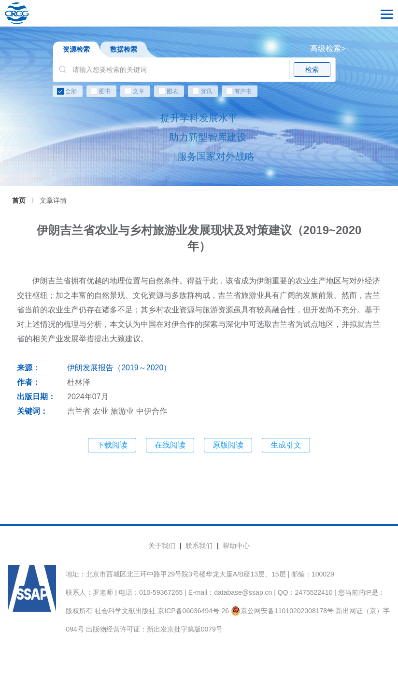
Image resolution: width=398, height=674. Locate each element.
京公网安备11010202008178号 (282, 611)
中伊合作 (151, 411)
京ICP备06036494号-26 (193, 611)
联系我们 (199, 545)
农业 (100, 411)
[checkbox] (199, 93)
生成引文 (285, 445)
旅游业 (122, 411)
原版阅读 (228, 445)
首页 (19, 200)
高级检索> (327, 48)
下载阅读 (112, 445)
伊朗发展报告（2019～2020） (119, 368)
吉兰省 (78, 411)
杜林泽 (78, 382)
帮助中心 (236, 545)
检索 (312, 69)
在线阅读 (170, 445)
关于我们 (161, 545)
